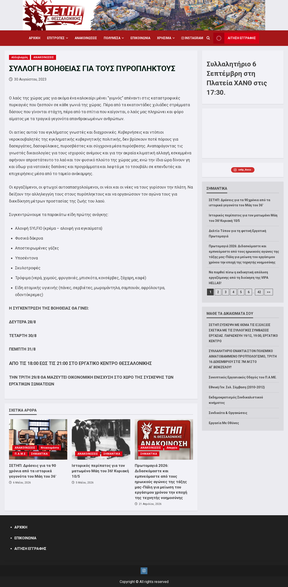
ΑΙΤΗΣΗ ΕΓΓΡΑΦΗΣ (30, 549)
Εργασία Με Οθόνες (224, 423)
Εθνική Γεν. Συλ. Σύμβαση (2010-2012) (237, 387)
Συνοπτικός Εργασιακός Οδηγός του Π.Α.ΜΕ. (243, 377)
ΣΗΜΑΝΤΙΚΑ (39, 453)
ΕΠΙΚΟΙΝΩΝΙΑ (140, 38)
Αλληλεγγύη (19, 57)
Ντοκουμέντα (50, 447)
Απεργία (171, 447)
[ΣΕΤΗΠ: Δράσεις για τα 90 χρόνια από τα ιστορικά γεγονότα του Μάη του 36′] (38, 439)
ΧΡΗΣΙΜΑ (164, 38)
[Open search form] (208, 38)
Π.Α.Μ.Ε (20, 453)
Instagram (192, 38)
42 (259, 292)
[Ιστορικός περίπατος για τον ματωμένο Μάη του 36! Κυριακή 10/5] (101, 439)
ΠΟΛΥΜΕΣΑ (112, 38)
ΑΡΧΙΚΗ (34, 38)
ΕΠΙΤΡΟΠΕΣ (56, 38)
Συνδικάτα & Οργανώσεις (228, 413)
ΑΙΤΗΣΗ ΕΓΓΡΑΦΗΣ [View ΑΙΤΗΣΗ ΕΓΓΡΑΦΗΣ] (234, 38)
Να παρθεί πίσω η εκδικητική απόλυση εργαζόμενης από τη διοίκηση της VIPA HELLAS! (238, 277)
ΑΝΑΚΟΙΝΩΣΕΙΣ (86, 38)
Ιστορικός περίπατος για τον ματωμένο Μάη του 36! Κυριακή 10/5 (100, 471)
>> (268, 292)
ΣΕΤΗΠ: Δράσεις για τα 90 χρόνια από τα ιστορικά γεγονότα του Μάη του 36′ (32, 471)
